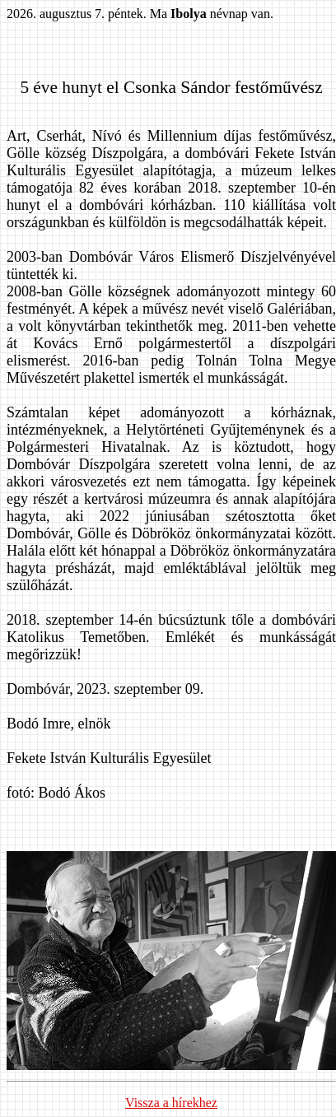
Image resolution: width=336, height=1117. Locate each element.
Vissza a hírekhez (171, 1103)
